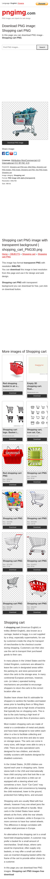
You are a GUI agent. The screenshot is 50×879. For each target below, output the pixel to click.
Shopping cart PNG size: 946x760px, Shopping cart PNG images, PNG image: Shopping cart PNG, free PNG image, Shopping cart (25, 170)
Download (12, 393)
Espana (21, 3)
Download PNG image (15, 143)
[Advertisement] (25, 77)
